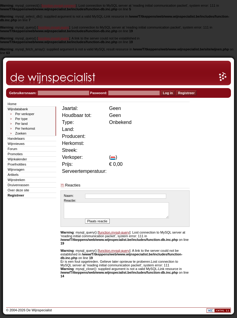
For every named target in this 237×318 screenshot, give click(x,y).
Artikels (13, 174)
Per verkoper (24, 114)
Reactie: (70, 200)
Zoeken (20, 133)
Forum (12, 149)
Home (12, 104)
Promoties (15, 154)
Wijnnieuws (16, 143)
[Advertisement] (212, 192)
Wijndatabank (18, 109)
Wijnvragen (16, 169)
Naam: (69, 195)
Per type (21, 119)
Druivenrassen (18, 185)
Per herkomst (25, 128)
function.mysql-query (53, 27)
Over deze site (18, 190)
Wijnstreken (16, 180)
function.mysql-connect (59, 5)
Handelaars (16, 138)
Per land (21, 123)
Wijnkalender (17, 159)
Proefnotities (17, 164)
